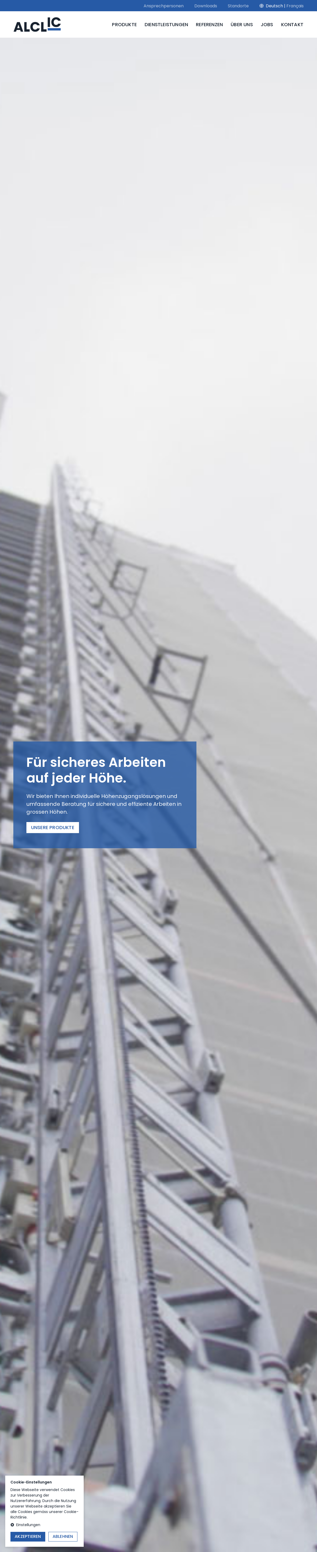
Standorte (238, 6)
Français (295, 6)
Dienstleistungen (166, 24)
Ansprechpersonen (164, 6)
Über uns (242, 24)
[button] (44, 1525)
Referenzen (209, 24)
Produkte (124, 24)
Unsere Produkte (52, 827)
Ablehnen (63, 1536)
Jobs (267, 24)
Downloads (205, 6)
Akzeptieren (28, 1536)
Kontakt (292, 24)
